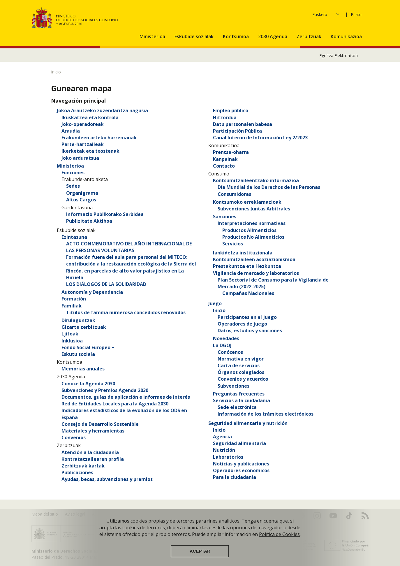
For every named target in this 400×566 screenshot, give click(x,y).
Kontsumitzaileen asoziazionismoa (254, 259)
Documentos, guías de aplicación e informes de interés (125, 397)
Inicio (219, 310)
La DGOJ (222, 345)
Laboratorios (228, 457)
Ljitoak (69, 334)
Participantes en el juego (247, 317)
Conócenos (230, 352)
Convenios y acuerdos (243, 379)
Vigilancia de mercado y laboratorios (256, 273)
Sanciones (224, 216)
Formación (73, 299)
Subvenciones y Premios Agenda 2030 (104, 390)
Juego (215, 303)
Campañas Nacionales (248, 293)
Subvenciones (233, 386)
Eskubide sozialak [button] (195, 36)
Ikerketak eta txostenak (90, 151)
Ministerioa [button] (153, 36)
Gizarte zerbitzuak (83, 327)
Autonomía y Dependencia (92, 292)
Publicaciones (77, 472)
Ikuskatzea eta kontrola (90, 117)
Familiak (71, 306)
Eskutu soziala (78, 354)
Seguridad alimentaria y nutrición (248, 423)
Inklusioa (72, 341)
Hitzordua (225, 117)
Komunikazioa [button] (347, 36)
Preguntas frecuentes (239, 394)
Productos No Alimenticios (253, 237)
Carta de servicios (239, 365)
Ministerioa (70, 166)
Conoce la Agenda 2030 (88, 383)
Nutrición (224, 450)
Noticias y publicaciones (241, 463)
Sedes (73, 186)
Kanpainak (225, 159)
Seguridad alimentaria (239, 443)
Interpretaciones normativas (252, 223)
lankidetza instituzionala (242, 252)
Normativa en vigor (241, 359)
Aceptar (200, 555)
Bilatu (356, 14)
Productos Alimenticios (249, 230)
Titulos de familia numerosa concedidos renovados (126, 312)
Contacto (224, 166)
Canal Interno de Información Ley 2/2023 (260, 137)
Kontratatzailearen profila (92, 459)
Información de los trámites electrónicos (265, 414)
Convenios (73, 437)
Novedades (226, 338)
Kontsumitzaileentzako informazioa (256, 180)
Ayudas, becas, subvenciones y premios (107, 479)
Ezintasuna (74, 237)
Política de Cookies (279, 538)
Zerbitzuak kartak (83, 466)
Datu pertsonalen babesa (242, 124)
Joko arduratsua (80, 158)
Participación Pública (237, 131)
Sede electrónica (237, 407)
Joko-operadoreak (82, 124)
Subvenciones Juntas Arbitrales (254, 208)
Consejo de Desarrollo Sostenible (100, 424)
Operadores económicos (241, 470)
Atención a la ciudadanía (90, 452)
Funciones (72, 172)
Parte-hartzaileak (82, 144)
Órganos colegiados (241, 372)
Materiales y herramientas (92, 431)
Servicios (232, 243)
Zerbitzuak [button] (310, 36)
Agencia (222, 436)
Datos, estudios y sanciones (250, 330)
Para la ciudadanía (234, 477)
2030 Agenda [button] (273, 36)
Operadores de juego (242, 324)
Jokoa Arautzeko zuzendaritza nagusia (102, 110)
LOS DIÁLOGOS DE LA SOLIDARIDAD (106, 284)
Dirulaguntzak (78, 320)
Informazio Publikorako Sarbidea (105, 214)
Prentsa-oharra (231, 152)
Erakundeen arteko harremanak (99, 137)
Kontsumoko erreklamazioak (247, 202)
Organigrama (82, 193)
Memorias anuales (83, 368)
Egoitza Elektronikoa (338, 55)
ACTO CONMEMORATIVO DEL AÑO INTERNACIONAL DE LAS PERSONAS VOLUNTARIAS (129, 247)
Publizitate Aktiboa (89, 221)
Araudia (70, 131)
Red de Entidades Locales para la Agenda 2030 (114, 403)
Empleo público (230, 110)
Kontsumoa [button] (236, 36)
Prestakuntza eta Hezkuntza (247, 266)
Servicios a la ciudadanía (241, 400)
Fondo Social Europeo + (87, 347)
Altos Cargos (81, 199)
